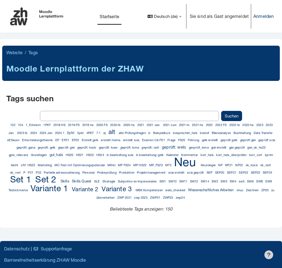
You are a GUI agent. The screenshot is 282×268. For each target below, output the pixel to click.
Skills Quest (82, 181)
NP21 (229, 165)
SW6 (250, 181)
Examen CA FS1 (154, 140)
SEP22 (244, 172)
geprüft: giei (66, 147)
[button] (164, 16)
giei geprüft (237, 147)
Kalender (173, 155)
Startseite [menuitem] (109, 16)
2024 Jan (46, 133)
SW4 (233, 181)
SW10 (173, 181)
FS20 (182, 140)
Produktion (127, 172)
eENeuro (13, 140)
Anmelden (263, 16)
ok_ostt (265, 165)
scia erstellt (176, 172)
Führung (194, 140)
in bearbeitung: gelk (150, 155)
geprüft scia (266, 140)
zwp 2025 (141, 197)
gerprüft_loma (199, 147)
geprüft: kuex (108, 147)
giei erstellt (219, 147)
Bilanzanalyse (222, 133)
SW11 (183, 181)
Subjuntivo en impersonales (138, 181)
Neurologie (208, 165)
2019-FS (74, 125)
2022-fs (235, 125)
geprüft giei (248, 140)
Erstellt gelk (90, 140)
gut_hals (57, 155)
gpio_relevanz (19, 155)
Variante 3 (118, 189)
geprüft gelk (229, 140)
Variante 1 (50, 188)
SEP (210, 172)
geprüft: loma (130, 147)
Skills (65, 181)
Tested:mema (19, 190)
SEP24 (267, 172)
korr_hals (207, 155)
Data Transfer (263, 133)
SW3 (224, 181)
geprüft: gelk (47, 147)
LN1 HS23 (28, 165)
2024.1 (60, 133)
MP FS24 (124, 165)
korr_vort (256, 155)
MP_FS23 (156, 165)
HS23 (90, 155)
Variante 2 (86, 189)
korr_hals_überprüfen (231, 155)
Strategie (109, 181)
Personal (88, 172)
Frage (171, 140)
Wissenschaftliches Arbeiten (211, 190)
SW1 (163, 181)
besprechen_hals (185, 133)
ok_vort (15, 172)
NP (220, 165)
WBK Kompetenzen (149, 190)
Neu (186, 162)
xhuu (240, 190)
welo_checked (175, 190)
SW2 (215, 181)
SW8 (260, 181)
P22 (39, 172)
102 (13, 125)
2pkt (71, 133)
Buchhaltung (243, 133)
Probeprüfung (107, 172)
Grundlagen (39, 155)
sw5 (242, 181)
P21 (31, 172)
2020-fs (115, 125)
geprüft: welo (174, 147)
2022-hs (248, 125)
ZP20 (265, 190)
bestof (205, 133)
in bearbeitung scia (120, 155)
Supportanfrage (52, 248)
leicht (15, 165)
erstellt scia (131, 140)
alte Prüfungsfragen (133, 133)
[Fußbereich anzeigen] (268, 254)
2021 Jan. (154, 125)
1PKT (47, 125)
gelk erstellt (210, 140)
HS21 (80, 155)
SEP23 (256, 172)
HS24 (100, 155)
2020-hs (129, 125)
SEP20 (220, 172)
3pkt (81, 133)
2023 (260, 125)
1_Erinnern (34, 125)
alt (113, 131)
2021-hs (198, 125)
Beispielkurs (162, 133)
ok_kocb (252, 165)
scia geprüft (196, 172)
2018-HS (59, 125)
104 (21, 125)
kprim (269, 155)
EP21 (66, 140)
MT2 (168, 165)
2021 (141, 125)
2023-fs (22, 133)
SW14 (205, 181)
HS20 (70, 155)
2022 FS (221, 125)
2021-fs (184, 125)
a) (105, 133)
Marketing (45, 165)
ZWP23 (168, 197)
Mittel (111, 165)
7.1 (99, 133)
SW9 (268, 181)
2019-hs (88, 125)
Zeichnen (252, 190)
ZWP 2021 (124, 197)
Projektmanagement (151, 172)
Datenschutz (17, 248)
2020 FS (102, 125)
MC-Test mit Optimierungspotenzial (80, 165)
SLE (97, 181)
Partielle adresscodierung (62, 172)
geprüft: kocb (87, 147)
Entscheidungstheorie (37, 140)
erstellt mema (111, 140)
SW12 (194, 181)
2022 (210, 125)
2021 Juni (170, 125)
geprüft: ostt (151, 147)
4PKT (90, 133)
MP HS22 (140, 165)
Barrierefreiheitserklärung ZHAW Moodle (45, 259)
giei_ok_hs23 (256, 147)
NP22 (239, 165)
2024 (34, 133)
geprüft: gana (26, 147)
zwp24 (180, 197)
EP (57, 140)
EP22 (76, 140)
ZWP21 (155, 197)
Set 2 (47, 179)
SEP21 (232, 172)
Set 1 (22, 179)
